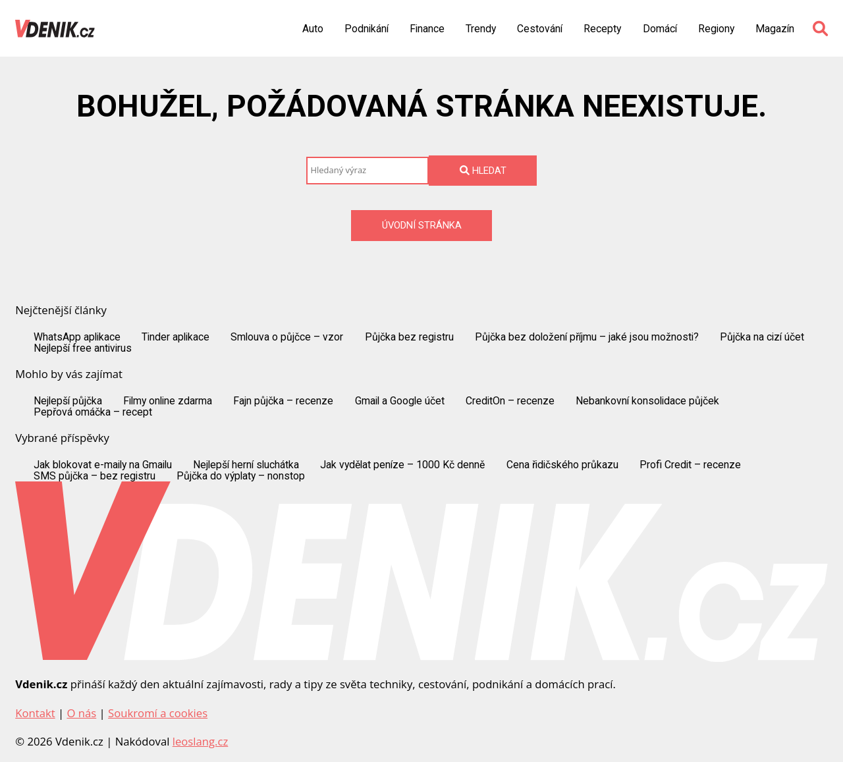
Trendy (481, 29)
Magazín (774, 29)
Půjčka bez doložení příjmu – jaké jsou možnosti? (587, 337)
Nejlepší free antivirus (83, 348)
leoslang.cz (201, 741)
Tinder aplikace (175, 337)
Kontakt (35, 713)
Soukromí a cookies (157, 713)
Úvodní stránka (422, 225)
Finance (427, 29)
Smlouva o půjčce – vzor (287, 337)
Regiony (716, 29)
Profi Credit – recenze (690, 465)
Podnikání (366, 29)
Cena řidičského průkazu (562, 465)
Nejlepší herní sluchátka (246, 465)
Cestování (539, 29)
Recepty (602, 29)
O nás (81, 713)
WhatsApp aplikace (77, 337)
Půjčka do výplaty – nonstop (241, 476)
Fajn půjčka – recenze (283, 401)
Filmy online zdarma (167, 401)
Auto (312, 29)
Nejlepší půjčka (68, 401)
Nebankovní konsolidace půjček (647, 401)
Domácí (660, 29)
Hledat (483, 171)
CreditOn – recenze (510, 401)
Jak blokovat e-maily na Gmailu (103, 465)
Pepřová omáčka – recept (93, 412)
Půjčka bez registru (409, 337)
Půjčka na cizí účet (762, 337)
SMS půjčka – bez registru (94, 476)
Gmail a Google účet (400, 401)
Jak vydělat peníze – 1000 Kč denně (402, 465)
